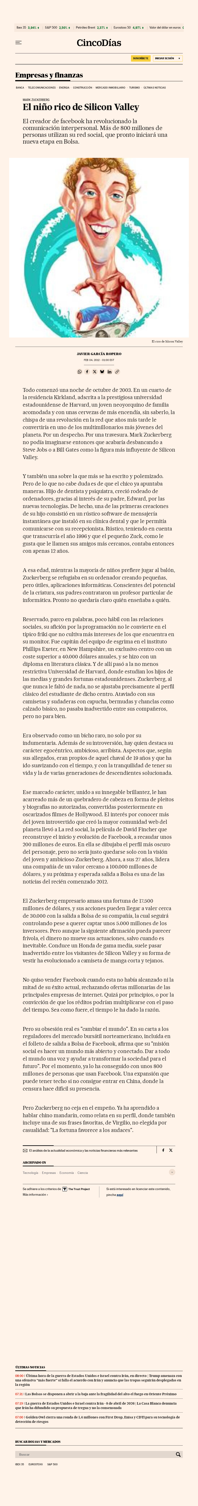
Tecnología (30, 1173)
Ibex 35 (21, 27)
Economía (67, 1173)
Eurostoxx (36, 1464)
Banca (20, 87)
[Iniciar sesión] (168, 58)
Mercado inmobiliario (110, 87)
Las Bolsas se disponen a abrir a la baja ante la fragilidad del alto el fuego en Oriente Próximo (101, 1394)
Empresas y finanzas (49, 75)
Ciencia (83, 1173)
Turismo (134, 87)
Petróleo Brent (85, 27)
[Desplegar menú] (18, 42)
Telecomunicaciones (42, 87)
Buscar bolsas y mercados (37, 1441)
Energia (64, 87)
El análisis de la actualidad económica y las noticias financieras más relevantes (83, 1150)
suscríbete (141, 58)
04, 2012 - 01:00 (99, 360)
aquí (120, 1195)
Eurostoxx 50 (122, 27)
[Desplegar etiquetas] (172, 1172)
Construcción (82, 87)
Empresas (49, 1173)
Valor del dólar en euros (165, 27)
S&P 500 (51, 27)
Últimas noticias (155, 87)
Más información (35, 1194)
